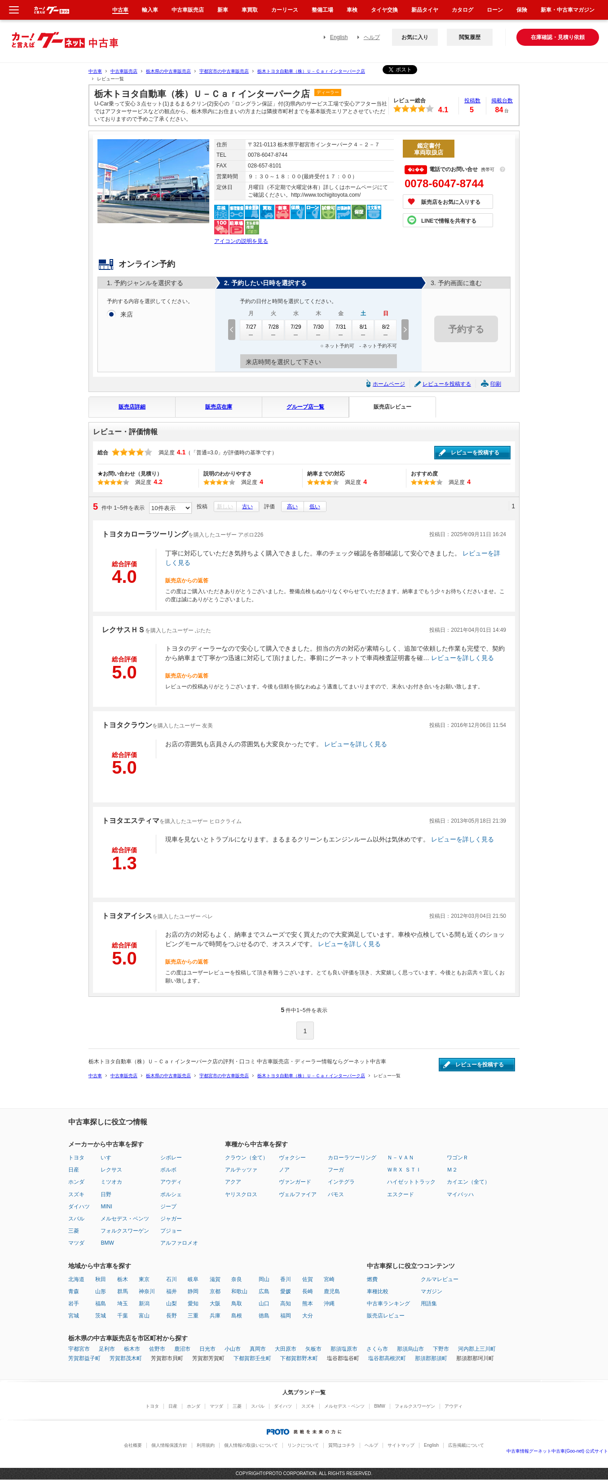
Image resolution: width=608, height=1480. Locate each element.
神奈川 (147, 1291)
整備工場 (322, 10)
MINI (106, 1206)
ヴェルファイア (298, 1194)
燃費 (372, 1279)
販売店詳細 (132, 407)
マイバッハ (460, 1194)
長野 (171, 1316)
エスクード (400, 1194)
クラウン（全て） (246, 1157)
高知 (285, 1303)
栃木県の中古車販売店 (168, 71)
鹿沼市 (182, 1349)
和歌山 (239, 1291)
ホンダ (76, 1182)
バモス (336, 1194)
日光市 (207, 1349)
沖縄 (329, 1303)
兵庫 (215, 1316)
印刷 (495, 384)
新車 (222, 10)
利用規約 (206, 1445)
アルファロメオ (179, 1243)
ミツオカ (111, 1182)
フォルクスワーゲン (125, 1231)
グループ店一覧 (305, 407)
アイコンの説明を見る (241, 241)
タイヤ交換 (384, 10)
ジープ (168, 1206)
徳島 (264, 1316)
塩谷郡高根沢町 (387, 1358)
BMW (107, 1243)
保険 (521, 10)
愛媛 (285, 1291)
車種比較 (377, 1291)
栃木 (122, 1279)
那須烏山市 (410, 1349)
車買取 (250, 10)
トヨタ (76, 1157)
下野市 (441, 1349)
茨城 (100, 1316)
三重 (193, 1316)
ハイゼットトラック (411, 1182)
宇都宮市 (79, 1349)
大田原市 (285, 1349)
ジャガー (171, 1219)
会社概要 (133, 1445)
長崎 (307, 1291)
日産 (73, 1170)
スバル (76, 1219)
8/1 (363, 330)
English (339, 37)
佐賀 (307, 1279)
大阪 (215, 1303)
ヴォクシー (292, 1157)
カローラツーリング (352, 1157)
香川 (285, 1279)
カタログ (462, 10)
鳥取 (236, 1303)
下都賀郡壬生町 (252, 1358)
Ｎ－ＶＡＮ (400, 1157)
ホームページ (389, 384)
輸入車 (150, 10)
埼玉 (122, 1303)
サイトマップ (401, 1445)
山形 (100, 1291)
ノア (284, 1170)
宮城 (73, 1316)
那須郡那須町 (431, 1358)
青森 (73, 1291)
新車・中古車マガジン (568, 10)
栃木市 (132, 1349)
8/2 (385, 330)
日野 (106, 1194)
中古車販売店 (123, 71)
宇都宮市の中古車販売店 (224, 71)
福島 (100, 1303)
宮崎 (329, 1279)
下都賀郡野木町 (299, 1358)
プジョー (171, 1231)
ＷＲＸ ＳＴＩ (404, 1170)
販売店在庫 (218, 407)
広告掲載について (466, 1445)
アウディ (171, 1182)
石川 (171, 1279)
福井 (171, 1291)
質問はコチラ (341, 1445)
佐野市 (157, 1349)
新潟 (144, 1303)
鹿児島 (332, 1291)
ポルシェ (171, 1194)
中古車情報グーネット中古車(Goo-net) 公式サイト (557, 1451)
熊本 (307, 1303)
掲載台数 (502, 100)
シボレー (171, 1157)
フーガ (336, 1170)
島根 (236, 1316)
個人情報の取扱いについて (251, 1445)
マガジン (431, 1291)
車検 (352, 10)
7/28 (273, 330)
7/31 (341, 330)
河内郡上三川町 (477, 1349)
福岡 (285, 1316)
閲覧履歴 (469, 37)
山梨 (171, 1303)
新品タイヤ (424, 10)
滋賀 (215, 1279)
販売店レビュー (392, 407)
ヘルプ (372, 37)
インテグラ (341, 1182)
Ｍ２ (452, 1170)
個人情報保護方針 (169, 1445)
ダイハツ (79, 1206)
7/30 (318, 330)
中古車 (95, 71)
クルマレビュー (439, 1279)
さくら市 (377, 1349)
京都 (215, 1291)
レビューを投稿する (447, 384)
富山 (144, 1316)
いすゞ (109, 1157)
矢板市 (313, 1349)
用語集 (429, 1303)
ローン (495, 10)
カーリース (284, 10)
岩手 (73, 1303)
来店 (126, 314)
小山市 (233, 1349)
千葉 (122, 1316)
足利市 (107, 1349)
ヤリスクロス (241, 1194)
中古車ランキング (388, 1303)
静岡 (193, 1291)
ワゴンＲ (457, 1157)
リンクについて (303, 1445)
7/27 (251, 330)
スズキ (76, 1194)
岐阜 (193, 1279)
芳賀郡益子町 (84, 1358)
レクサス (111, 1170)
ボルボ (168, 1170)
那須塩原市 (343, 1349)
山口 (264, 1303)
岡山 (264, 1279)
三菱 (73, 1231)
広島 (264, 1291)
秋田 (100, 1279)
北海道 (76, 1279)
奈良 (236, 1279)
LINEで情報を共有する (448, 221)
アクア (233, 1182)
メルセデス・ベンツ (125, 1219)
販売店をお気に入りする (450, 202)
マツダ (76, 1243)
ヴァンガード (295, 1182)
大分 (307, 1316)
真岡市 (258, 1349)
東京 (144, 1279)
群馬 (122, 1291)
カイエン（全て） (468, 1182)
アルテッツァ (241, 1170)
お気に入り (414, 37)
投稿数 (472, 100)
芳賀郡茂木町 (126, 1358)
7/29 (296, 330)
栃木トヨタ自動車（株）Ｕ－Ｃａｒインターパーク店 (311, 71)
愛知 (193, 1303)
